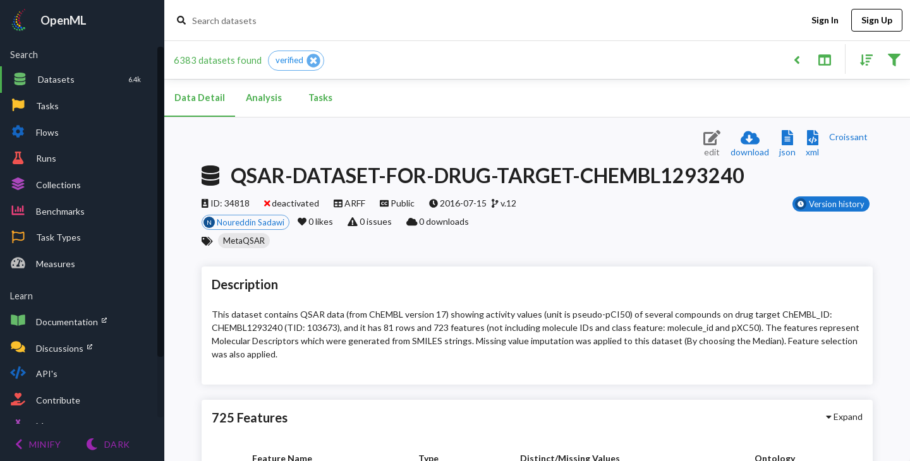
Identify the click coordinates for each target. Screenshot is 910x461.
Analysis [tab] (263, 98)
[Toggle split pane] (824, 59)
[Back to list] (796, 59)
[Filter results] (894, 59)
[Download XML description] (812, 144)
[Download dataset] (749, 144)
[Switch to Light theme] (108, 444)
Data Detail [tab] (199, 98)
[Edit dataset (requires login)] (711, 144)
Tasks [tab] (320, 98)
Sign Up (877, 20)
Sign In (824, 20)
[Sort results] (862, 59)
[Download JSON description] (787, 144)
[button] (296, 61)
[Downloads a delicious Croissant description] (848, 136)
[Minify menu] (38, 444)
